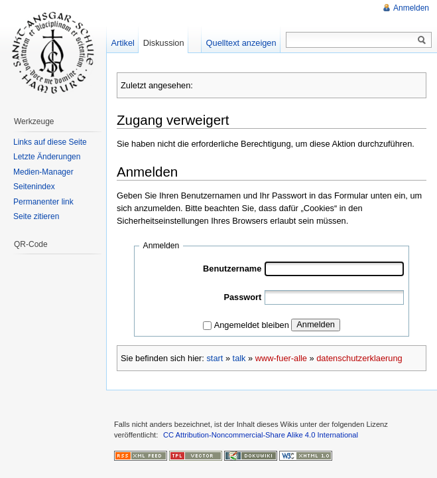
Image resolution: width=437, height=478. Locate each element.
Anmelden (315, 324)
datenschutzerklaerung (359, 358)
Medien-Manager (43, 172)
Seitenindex (34, 186)
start (214, 358)
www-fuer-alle (281, 358)
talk (239, 358)
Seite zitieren (36, 216)
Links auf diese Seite (50, 142)
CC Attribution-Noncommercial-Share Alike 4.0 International (260, 435)
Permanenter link (43, 201)
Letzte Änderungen (46, 156)
